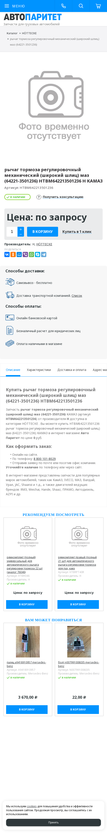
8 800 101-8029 (45, 459)
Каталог (12, 33)
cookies (32, 806)
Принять (53, 822)
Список (77, 296)
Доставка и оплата (71, 370)
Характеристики (39, 370)
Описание (13, 370)
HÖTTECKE (29, 33)
